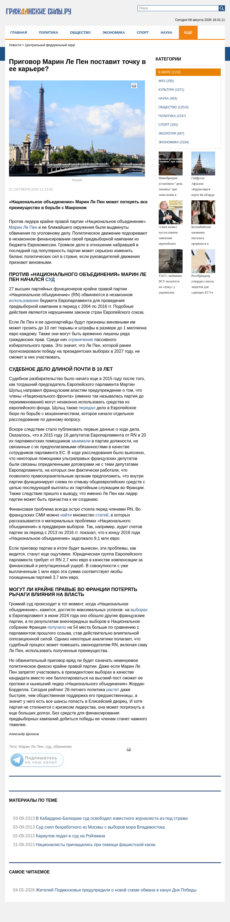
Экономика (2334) (173, 142)
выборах (139, 610)
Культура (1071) (171, 90)
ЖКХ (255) (166, 81)
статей (101, 515)
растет (112, 689)
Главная (18, 33)
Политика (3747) (172, 116)
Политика (48, 33)
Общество (80, 33)
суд (49, 279)
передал (87, 408)
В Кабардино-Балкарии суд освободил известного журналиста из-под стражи (111, 818)
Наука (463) (167, 98)
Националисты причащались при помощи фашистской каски (95, 844)
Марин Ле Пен (23, 227)
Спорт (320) (168, 125)
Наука (166, 33)
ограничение (80, 339)
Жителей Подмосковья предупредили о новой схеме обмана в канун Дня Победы (116, 890)
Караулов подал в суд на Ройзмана (70, 836)
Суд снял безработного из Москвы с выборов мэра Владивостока (100, 827)
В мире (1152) (169, 72)
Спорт (143, 33)
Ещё (188, 33)
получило (56, 627)
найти (66, 515)
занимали (80, 441)
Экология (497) (171, 133)
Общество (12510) (173, 107)
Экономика (114, 33)
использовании (24, 300)
